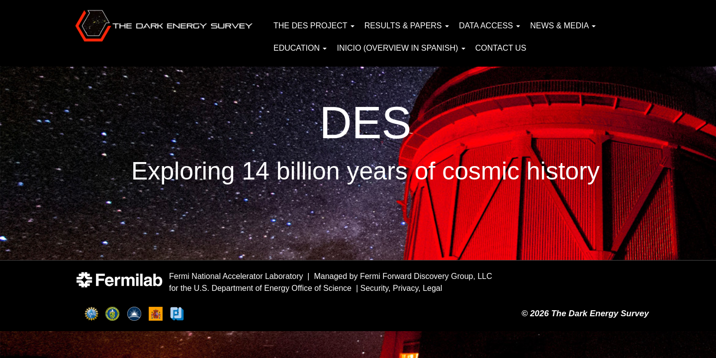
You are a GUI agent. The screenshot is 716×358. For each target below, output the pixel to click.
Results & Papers (406, 25)
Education (300, 48)
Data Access (489, 25)
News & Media (563, 25)
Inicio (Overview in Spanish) (401, 48)
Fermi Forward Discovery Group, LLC (426, 276)
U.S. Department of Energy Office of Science (273, 288)
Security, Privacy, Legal (401, 288)
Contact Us (501, 48)
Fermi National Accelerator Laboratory (236, 276)
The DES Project (314, 25)
